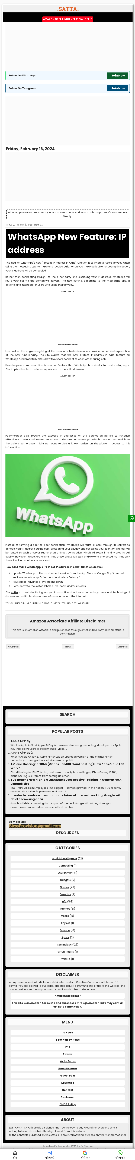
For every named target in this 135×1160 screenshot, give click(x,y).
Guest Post (67, 1075)
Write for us (68, 1061)
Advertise (67, 1083)
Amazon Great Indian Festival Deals (67, 19)
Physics (65, 923)
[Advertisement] (67, 46)
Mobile (48, 603)
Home (68, 647)
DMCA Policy (67, 1104)
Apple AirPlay (20, 741)
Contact (67, 1090)
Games (64, 887)
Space (65, 937)
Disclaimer (67, 1097)
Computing (66, 865)
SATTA (56, 603)
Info (28, 603)
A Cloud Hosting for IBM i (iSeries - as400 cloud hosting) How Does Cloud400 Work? (67, 766)
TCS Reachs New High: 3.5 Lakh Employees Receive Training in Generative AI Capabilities (66, 782)
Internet (38, 603)
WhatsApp (84, 603)
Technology (69, 603)
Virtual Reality (65, 951)
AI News (68, 1032)
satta (14, 592)
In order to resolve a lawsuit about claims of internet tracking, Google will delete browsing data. (66, 797)
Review (67, 1054)
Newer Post (13, 647)
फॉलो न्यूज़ (85, 1154)
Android (20, 603)
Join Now (118, 76)
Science (65, 930)
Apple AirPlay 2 (22, 753)
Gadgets (65, 880)
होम (14, 1154)
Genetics (65, 894)
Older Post (122, 647)
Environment (65, 873)
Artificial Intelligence (64, 858)
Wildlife (65, 959)
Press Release (67, 1068)
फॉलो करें (49, 1154)
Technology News (68, 1039)
